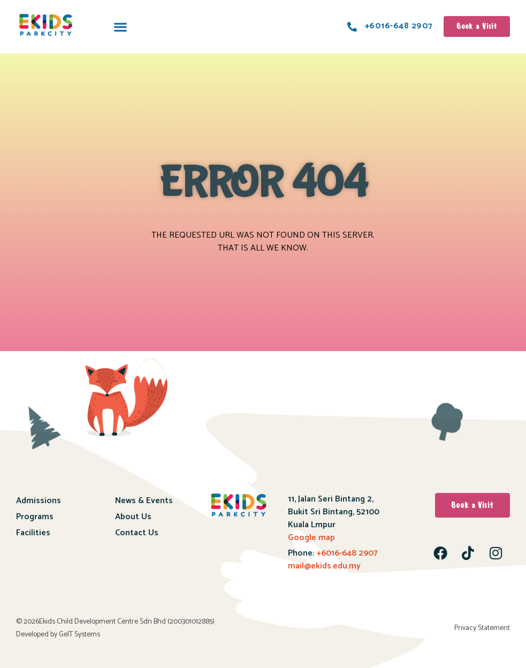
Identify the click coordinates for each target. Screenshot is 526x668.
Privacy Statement (482, 628)
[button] (120, 26)
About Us (133, 517)
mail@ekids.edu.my (324, 566)
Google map (311, 537)
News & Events (144, 501)
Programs (35, 517)
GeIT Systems (79, 634)
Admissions (38, 501)
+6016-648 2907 (345, 553)
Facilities (33, 533)
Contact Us (136, 533)
